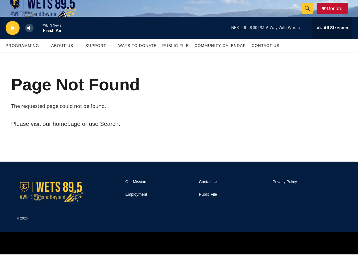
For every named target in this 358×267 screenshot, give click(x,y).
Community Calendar (220, 58)
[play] (12, 40)
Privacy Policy (285, 194)
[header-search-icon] (309, 14)
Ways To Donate (137, 58)
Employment (136, 207)
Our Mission (135, 194)
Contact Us (266, 58)
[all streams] (332, 40)
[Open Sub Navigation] (43, 58)
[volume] (29, 40)
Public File (175, 58)
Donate (338, 15)
